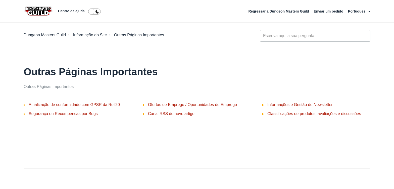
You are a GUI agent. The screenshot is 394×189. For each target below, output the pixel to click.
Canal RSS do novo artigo (171, 114)
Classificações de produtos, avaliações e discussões (314, 114)
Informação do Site (90, 35)
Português (357, 11)
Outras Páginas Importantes (139, 35)
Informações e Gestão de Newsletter (300, 105)
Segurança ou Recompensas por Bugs (63, 114)
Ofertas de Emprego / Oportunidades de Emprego (192, 105)
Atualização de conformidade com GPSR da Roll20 (74, 105)
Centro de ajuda (71, 11)
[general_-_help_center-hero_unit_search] (315, 36)
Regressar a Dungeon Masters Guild (279, 11)
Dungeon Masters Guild (45, 35)
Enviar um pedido (329, 11)
